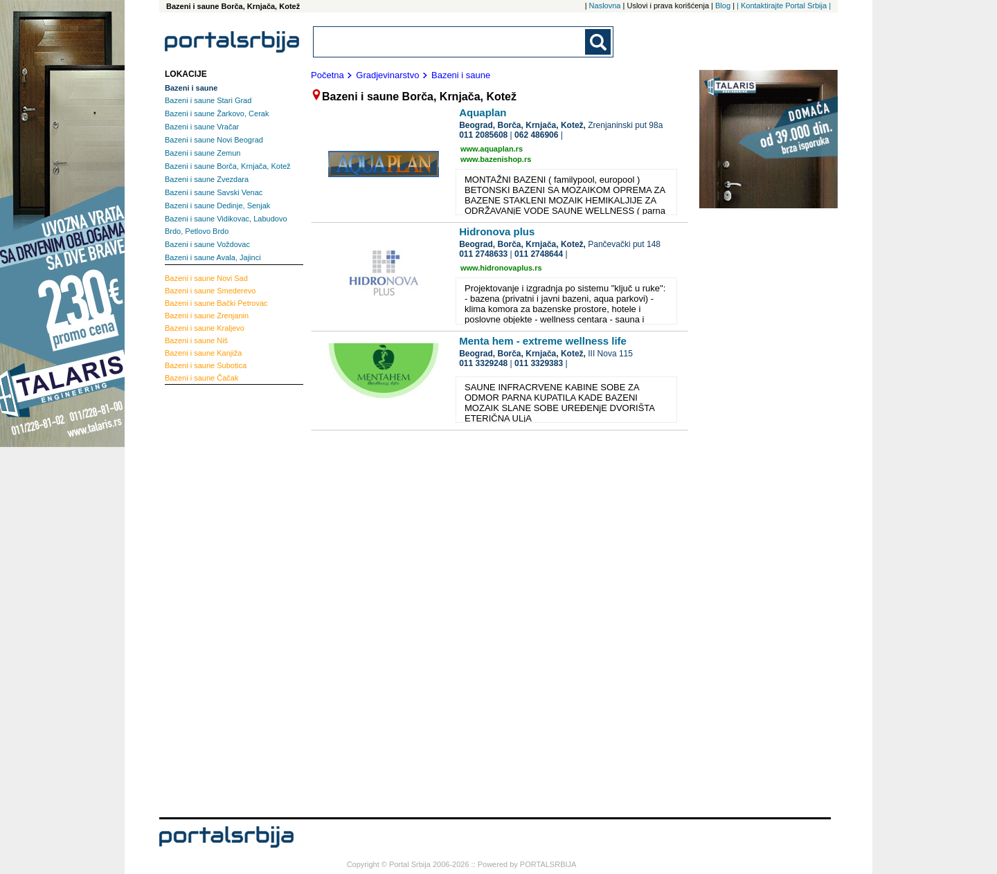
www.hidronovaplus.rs (501, 268)
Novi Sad (206, 278)
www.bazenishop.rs (495, 159)
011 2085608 (483, 135)
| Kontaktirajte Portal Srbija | (784, 5)
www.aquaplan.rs (491, 149)
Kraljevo (204, 328)
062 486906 (536, 135)
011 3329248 (483, 363)
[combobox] (450, 42)
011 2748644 (538, 254)
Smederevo (210, 290)
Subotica (205, 365)
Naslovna (605, 5)
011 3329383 (538, 363)
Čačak (201, 378)
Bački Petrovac (216, 303)
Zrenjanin (207, 315)
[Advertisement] (220, 599)
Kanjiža (203, 353)
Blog (722, 5)
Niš (196, 340)
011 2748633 (483, 254)
